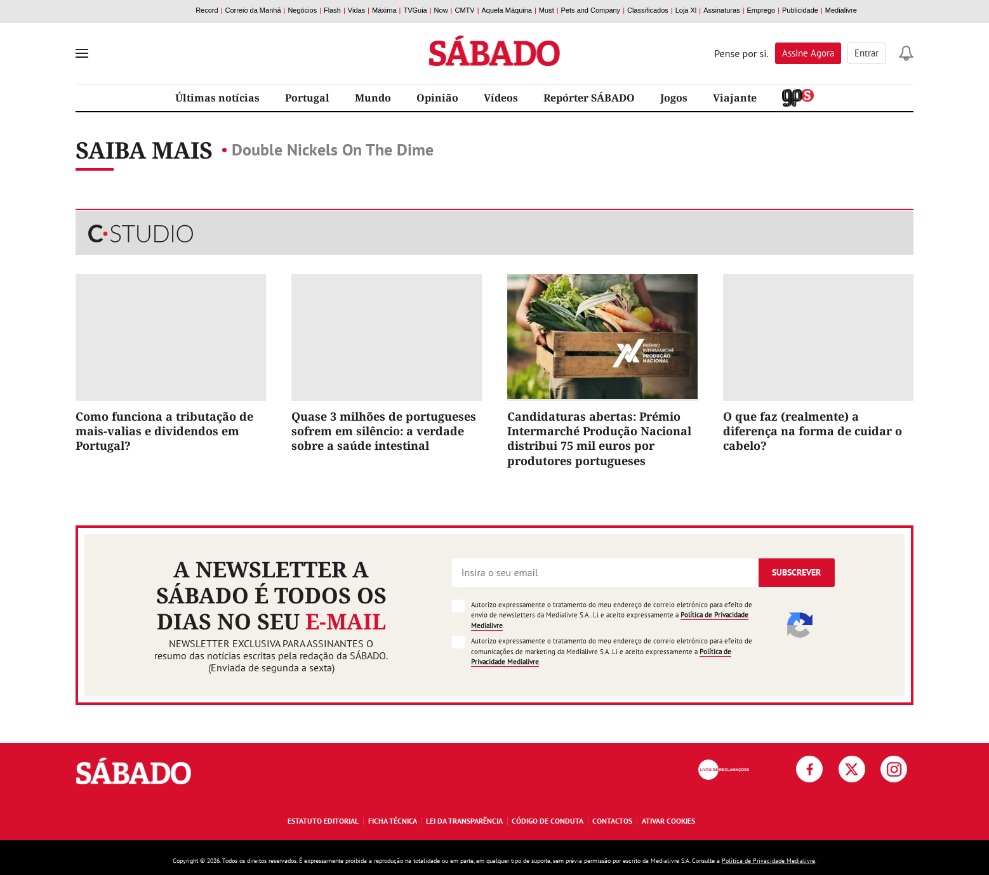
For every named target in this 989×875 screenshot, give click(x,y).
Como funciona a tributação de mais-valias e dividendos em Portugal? (164, 431)
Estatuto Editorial (323, 821)
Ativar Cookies (668, 821)
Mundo (373, 98)
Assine (808, 53)
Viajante (735, 98)
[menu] (82, 53)
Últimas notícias (217, 98)
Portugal (307, 98)
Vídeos (501, 98)
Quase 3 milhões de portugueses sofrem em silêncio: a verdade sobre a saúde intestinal (383, 431)
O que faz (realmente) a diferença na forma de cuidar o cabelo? (812, 431)
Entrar (866, 53)
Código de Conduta (547, 821)
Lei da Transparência (464, 821)
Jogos (673, 98)
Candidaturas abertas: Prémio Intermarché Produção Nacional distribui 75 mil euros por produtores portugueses (599, 438)
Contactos (612, 821)
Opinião (437, 98)
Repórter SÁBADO (589, 98)
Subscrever (796, 572)
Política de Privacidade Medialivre (768, 861)
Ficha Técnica (392, 821)
